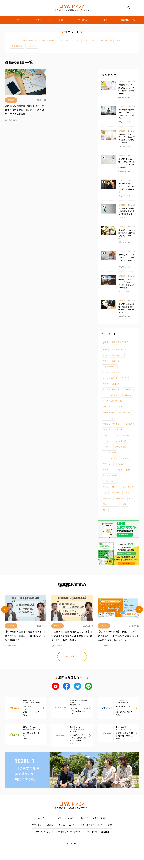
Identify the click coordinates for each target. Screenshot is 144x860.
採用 (105, 510)
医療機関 (106, 498)
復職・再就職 (108, 412)
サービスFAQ (108, 418)
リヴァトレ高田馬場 (111, 384)
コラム (38, 20)
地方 (118, 40)
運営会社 (105, 831)
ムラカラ (118, 430)
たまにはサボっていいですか (115, 378)
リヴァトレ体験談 (110, 475)
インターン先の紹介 (111, 395)
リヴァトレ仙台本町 (111, 372)
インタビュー (83, 20)
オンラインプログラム (112, 424)
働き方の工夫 (106, 40)
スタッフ (120, 407)
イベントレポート (119, 349)
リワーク (106, 464)
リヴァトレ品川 (109, 481)
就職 (105, 349)
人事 (105, 493)
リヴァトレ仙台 (123, 470)
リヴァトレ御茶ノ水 (111, 389)
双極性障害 (119, 498)
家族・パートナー (110, 504)
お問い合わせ (91, 831)
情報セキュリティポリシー (70, 831)
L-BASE (109, 825)
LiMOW (129, 424)
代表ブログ (63, 40)
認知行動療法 (17, 46)
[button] (5, 609)
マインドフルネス (110, 458)
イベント (106, 447)
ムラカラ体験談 (109, 367)
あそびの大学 (117, 355)
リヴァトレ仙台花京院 (112, 361)
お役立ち (105, 20)
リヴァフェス (128, 487)
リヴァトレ (107, 470)
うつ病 (75, 40)
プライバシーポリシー (45, 831)
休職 (127, 493)
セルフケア (31, 46)
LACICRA (106, 430)
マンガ (14, 40)
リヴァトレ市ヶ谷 (110, 487)
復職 (124, 504)
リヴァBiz (119, 464)
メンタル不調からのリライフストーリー (117, 343)
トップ (16, 20)
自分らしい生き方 (29, 40)
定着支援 (128, 395)
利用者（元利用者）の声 (113, 401)
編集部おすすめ (128, 20)
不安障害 (128, 389)
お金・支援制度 (47, 40)
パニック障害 (120, 447)
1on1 (105, 355)
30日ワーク (107, 435)
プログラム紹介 (89, 40)
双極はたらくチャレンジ (91, 825)
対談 (61, 20)
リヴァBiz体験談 (123, 435)
